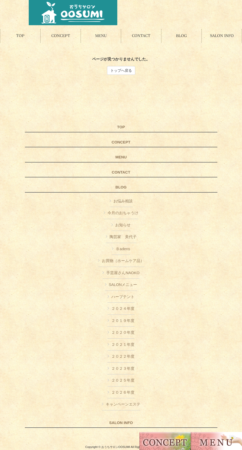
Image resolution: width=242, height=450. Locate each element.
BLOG (121, 187)
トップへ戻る (121, 70)
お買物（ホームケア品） (123, 260)
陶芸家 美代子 (123, 237)
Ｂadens (123, 249)
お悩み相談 (123, 201)
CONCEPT (121, 142)
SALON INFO (121, 423)
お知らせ (123, 225)
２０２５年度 (122, 380)
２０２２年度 (122, 356)
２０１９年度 (122, 320)
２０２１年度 (122, 344)
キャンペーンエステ (123, 404)
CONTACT (121, 172)
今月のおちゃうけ (123, 213)
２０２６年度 (122, 392)
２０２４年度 (122, 308)
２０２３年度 (122, 368)
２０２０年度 (122, 332)
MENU (121, 157)
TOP (121, 127)
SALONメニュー (123, 284)
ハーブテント (122, 296)
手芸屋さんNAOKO (122, 273)
